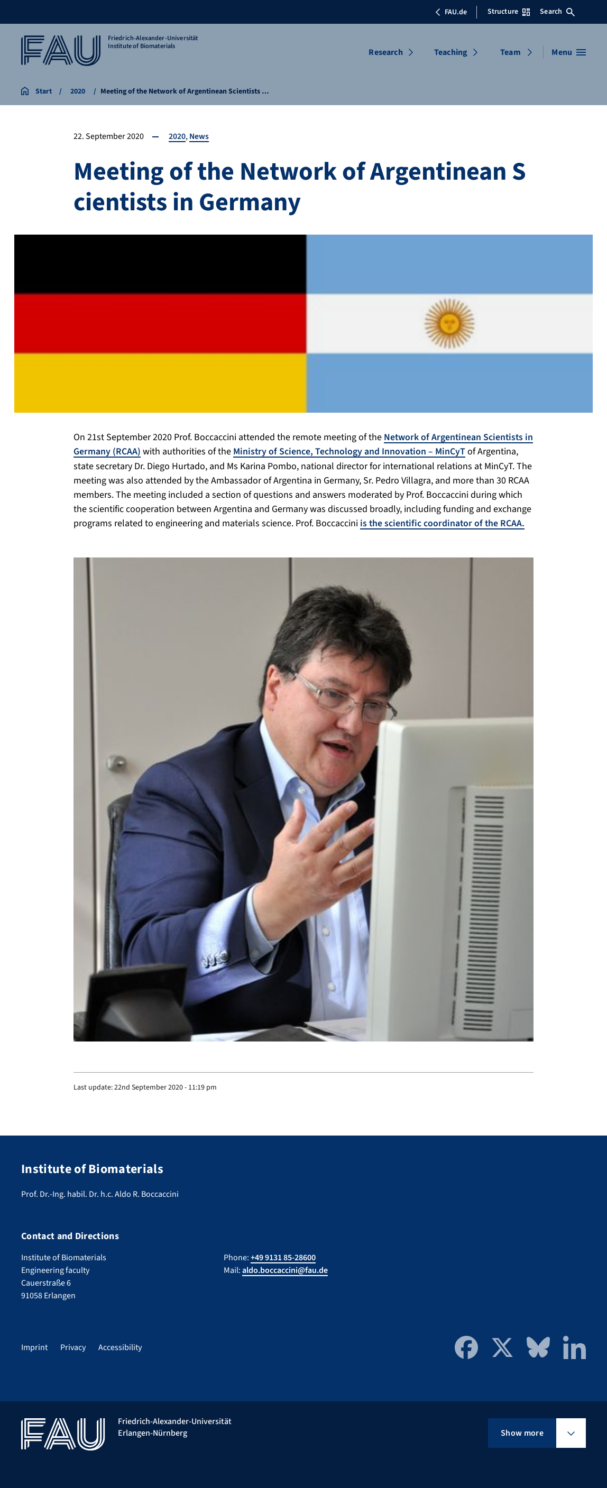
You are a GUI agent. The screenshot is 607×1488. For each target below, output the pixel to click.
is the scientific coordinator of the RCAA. (443, 522)
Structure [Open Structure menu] (509, 11)
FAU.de (451, 12)
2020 (177, 136)
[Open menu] (568, 52)
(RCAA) (137, 451)
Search (557, 11)
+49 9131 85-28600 (283, 1256)
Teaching (450, 52)
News (199, 136)
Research (385, 52)
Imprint (34, 1346)
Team (510, 52)
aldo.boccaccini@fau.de (285, 1269)
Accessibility (120, 1346)
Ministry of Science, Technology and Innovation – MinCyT (359, 451)
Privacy (73, 1346)
